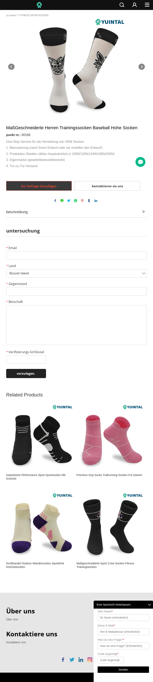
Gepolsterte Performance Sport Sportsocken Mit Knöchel (36, 476)
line (62, 201)
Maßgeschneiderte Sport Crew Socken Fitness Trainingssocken (105, 565)
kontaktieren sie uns (107, 186)
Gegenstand (16, 284)
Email (11, 248)
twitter (69, 201)
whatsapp (75, 201)
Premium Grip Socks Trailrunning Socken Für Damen (109, 475)
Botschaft (14, 302)
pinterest (82, 201)
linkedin (96, 201)
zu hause (11, 15)
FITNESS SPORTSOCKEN (34, 15)
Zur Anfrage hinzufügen (39, 186)
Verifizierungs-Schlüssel (25, 352)
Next (141, 67)
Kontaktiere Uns (16, 642)
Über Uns (12, 619)
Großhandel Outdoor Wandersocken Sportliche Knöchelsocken (35, 565)
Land (11, 266)
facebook (55, 201)
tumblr (89, 201)
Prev (11, 67)
